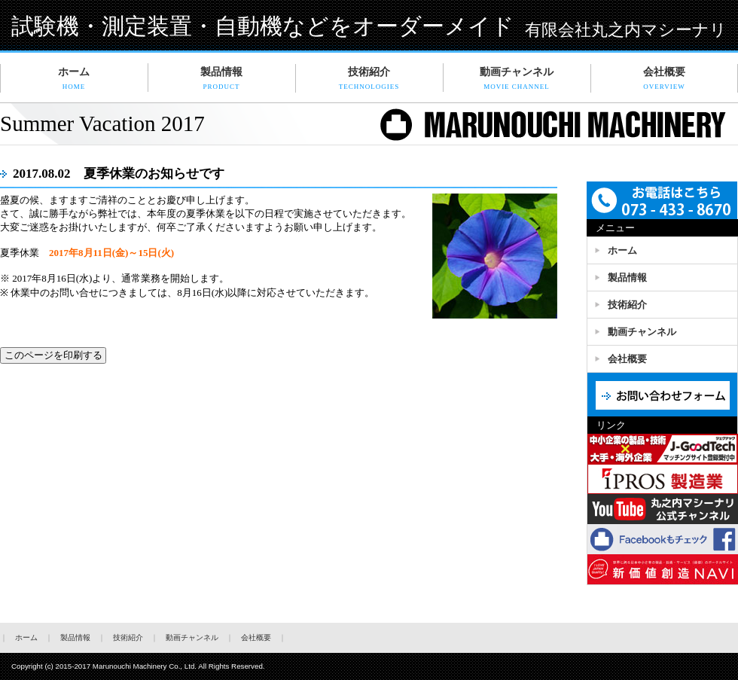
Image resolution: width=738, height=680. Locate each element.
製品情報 (221, 78)
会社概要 (664, 78)
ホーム (74, 78)
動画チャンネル (517, 78)
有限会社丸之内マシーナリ (626, 29)
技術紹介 (369, 78)
